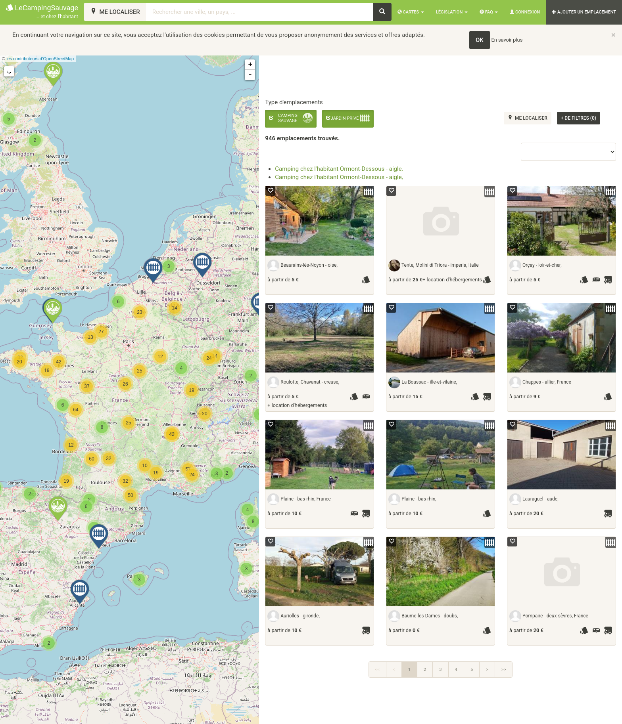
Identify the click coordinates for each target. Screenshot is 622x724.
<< (377, 669)
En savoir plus (507, 40)
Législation (452, 12)
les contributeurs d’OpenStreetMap (40, 58)
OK (480, 40)
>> (503, 669)
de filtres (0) (578, 118)
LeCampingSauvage (42, 12)
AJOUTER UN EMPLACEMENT (584, 12)
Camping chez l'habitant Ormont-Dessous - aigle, (339, 168)
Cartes (410, 12)
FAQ (489, 12)
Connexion (525, 12)
